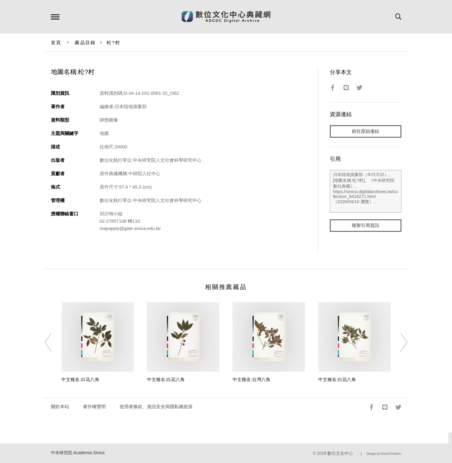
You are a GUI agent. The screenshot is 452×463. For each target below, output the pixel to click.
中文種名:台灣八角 (251, 379)
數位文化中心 (340, 453)
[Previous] (53, 342)
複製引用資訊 (365, 225)
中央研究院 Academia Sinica (78, 453)
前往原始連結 (365, 131)
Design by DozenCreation (384, 453)
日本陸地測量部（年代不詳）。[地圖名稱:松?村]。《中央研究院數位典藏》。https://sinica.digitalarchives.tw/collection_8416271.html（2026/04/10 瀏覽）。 (365, 191)
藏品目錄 (85, 42)
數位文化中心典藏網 (226, 17)
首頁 (56, 42)
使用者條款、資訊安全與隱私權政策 (156, 406)
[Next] (398, 342)
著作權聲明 (94, 406)
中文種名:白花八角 (80, 379)
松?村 (113, 42)
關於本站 (60, 406)
